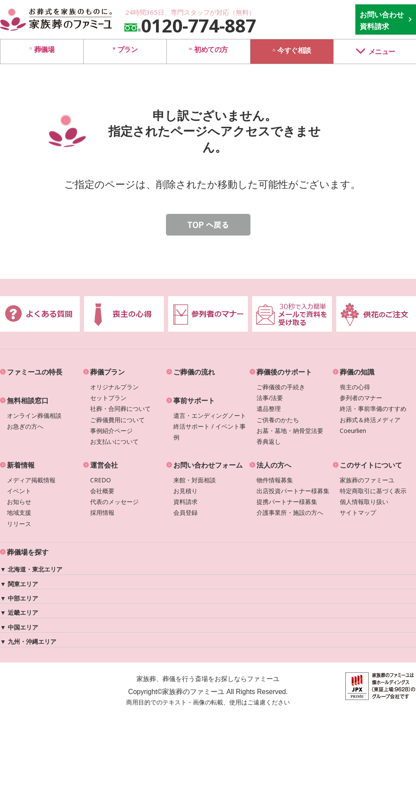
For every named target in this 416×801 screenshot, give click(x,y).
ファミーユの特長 (34, 372)
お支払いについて (114, 441)
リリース (19, 524)
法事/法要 (270, 398)
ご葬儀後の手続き (281, 387)
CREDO (100, 480)
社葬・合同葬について (120, 408)
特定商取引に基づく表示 (373, 491)
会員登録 (185, 512)
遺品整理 (269, 408)
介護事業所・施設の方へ (290, 512)
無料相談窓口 (28, 400)
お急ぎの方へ (25, 426)
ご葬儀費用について (117, 420)
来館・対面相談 (194, 480)
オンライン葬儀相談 (34, 415)
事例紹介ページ (111, 430)
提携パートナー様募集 (287, 501)
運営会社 (104, 465)
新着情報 (21, 465)
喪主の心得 (355, 387)
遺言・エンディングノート (209, 415)
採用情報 (102, 512)
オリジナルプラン (114, 387)
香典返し (269, 441)
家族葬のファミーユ (367, 480)
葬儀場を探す (28, 552)
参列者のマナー (361, 398)
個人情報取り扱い (364, 501)
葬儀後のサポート (284, 372)
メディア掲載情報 (31, 480)
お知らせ (19, 501)
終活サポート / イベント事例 (209, 431)
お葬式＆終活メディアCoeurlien (370, 425)
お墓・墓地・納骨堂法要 (290, 430)
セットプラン (108, 398)
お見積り (185, 491)
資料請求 (185, 501)
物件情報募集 (275, 480)
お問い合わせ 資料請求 (382, 20)
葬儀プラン (107, 372)
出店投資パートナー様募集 (293, 491)
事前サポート (194, 400)
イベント (19, 491)
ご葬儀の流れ (194, 372)
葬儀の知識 (357, 372)
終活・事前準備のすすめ (373, 408)
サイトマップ (358, 512)
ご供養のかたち (278, 420)
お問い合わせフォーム (208, 465)
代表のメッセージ (114, 501)
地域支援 (19, 512)
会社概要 (102, 491)
